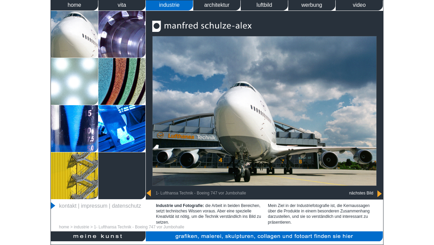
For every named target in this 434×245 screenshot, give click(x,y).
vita (122, 5)
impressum (94, 206)
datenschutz (126, 206)
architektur (217, 5)
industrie (169, 5)
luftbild (264, 5)
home (74, 5)
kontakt (68, 206)
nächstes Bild (361, 193)
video (359, 5)
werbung (311, 5)
